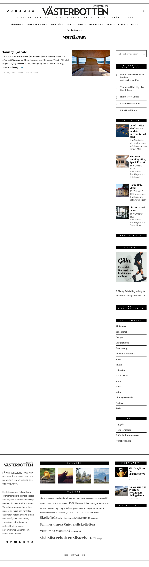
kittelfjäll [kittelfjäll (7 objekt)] (94, 503)
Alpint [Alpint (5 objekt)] (42, 497)
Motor (110, 24)
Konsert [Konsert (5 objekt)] (43, 508)
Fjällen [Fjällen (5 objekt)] (43, 503)
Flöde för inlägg (124, 429)
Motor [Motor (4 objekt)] (95, 508)
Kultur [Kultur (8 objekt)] (69, 507)
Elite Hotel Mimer (129, 111)
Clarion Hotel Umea (130, 104)
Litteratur (121, 370)
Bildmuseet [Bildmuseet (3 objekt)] (50, 498)
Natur (119, 392)
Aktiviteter (16, 24)
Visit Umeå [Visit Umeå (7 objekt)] (76, 530)
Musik (81, 24)
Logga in (120, 424)
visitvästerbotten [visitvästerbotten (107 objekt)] (56, 537)
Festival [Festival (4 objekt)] (100, 498)
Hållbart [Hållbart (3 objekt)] (80, 503)
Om (83, 558)
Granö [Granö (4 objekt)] (49, 503)
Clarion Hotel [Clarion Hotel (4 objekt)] (74, 498)
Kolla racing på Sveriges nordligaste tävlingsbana (137, 491)
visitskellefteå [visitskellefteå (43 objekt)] (84, 523)
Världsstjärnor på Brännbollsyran (137, 472)
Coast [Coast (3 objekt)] (83, 498)
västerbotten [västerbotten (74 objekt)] (84, 537)
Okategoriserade (125, 397)
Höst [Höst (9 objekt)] (86, 502)
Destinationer (73, 30)
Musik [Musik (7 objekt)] (101, 507)
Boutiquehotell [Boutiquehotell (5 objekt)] (62, 497)
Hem (66, 558)
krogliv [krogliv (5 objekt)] (61, 508)
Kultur (69, 24)
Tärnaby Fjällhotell (15, 52)
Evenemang (122, 349)
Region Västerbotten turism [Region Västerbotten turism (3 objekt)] (74, 512)
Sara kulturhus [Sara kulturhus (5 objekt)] (92, 512)
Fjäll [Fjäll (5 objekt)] (106, 497)
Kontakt (75, 558)
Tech (118, 408)
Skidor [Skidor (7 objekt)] (59, 517)
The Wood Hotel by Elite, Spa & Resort (130, 89)
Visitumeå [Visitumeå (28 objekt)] (63, 530)
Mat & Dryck (95, 24)
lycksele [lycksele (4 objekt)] (76, 508)
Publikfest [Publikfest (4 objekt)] (59, 512)
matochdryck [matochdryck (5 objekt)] (86, 508)
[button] (143, 53)
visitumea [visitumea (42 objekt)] (47, 530)
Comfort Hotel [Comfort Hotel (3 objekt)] (91, 498)
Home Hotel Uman (130, 97)
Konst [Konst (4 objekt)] (50, 508)
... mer (21, 67)
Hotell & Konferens (36, 24)
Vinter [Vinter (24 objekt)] (68, 524)
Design (119, 338)
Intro (133, 24)
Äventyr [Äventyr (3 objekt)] (99, 538)
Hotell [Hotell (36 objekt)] (72, 502)
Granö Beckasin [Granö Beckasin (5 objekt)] (60, 503)
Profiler (122, 24)
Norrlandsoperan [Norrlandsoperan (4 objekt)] (47, 512)
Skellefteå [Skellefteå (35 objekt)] (48, 517)
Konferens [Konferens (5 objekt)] (104, 503)
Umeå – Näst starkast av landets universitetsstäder (133, 77)
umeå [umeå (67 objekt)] (58, 523)
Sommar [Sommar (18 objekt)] (84, 517)
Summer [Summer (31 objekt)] (46, 524)
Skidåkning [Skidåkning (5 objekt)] (68, 517)
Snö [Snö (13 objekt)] (76, 517)
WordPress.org (124, 440)
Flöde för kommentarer (128, 434)
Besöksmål (55, 24)
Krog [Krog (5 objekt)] (55, 508)
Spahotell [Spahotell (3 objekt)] (94, 518)
